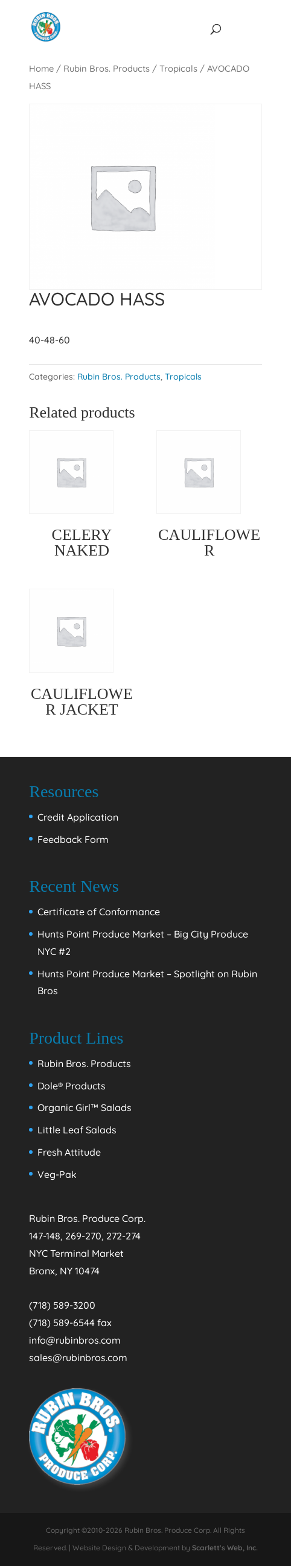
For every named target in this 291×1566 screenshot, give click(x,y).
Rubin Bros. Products (106, 68)
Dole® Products (71, 1086)
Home (41, 68)
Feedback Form (73, 839)
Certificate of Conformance (98, 912)
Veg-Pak (57, 1174)
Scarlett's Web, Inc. (225, 1547)
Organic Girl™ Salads (84, 1107)
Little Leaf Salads (77, 1130)
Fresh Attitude (69, 1152)
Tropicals (178, 68)
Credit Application (77, 817)
